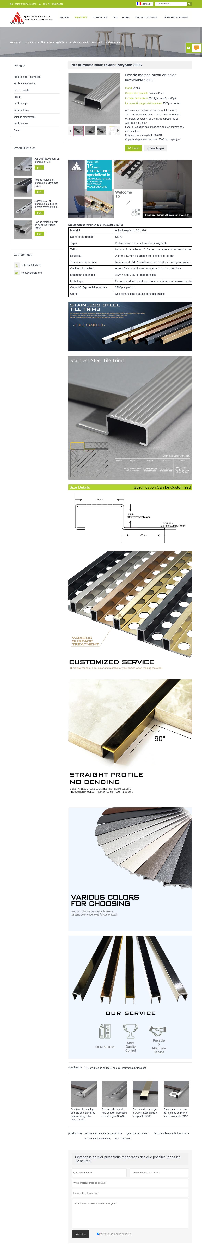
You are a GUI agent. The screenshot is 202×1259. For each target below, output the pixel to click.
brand (128, 88)
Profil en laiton (21, 110)
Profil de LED (21, 123)
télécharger (155, 148)
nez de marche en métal (97, 1138)
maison (64, 17)
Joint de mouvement (24, 117)
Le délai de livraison (137, 98)
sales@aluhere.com (25, 4)
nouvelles (100, 17)
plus (39, 167)
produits (81, 17)
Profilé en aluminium (24, 83)
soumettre (80, 1234)
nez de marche (123, 1138)
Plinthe (17, 97)
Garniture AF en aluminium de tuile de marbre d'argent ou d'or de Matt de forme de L (47, 204)
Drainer (18, 130)
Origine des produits (137, 93)
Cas (114, 17)
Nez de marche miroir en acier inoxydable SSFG (46, 225)
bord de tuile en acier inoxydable (171, 1133)
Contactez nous (146, 17)
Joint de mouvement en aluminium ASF (47, 160)
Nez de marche (22, 90)
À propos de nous (176, 17)
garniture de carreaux (138, 1133)
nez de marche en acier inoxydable (103, 1133)
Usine (125, 17)
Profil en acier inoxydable (50, 42)
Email (133, 148)
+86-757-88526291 (53, 4)
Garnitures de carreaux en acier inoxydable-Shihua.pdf (115, 1068)
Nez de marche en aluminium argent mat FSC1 (46, 183)
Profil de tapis (21, 103)
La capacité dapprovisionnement (144, 103)
